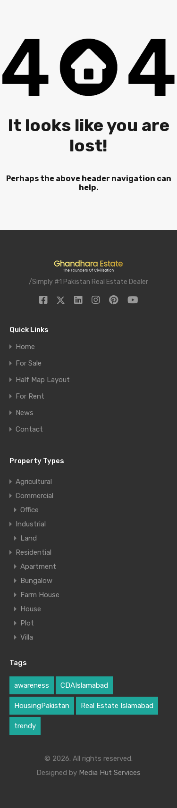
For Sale (29, 363)
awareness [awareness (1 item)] (31, 685)
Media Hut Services (110, 772)
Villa (26, 637)
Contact (29, 429)
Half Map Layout (43, 379)
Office (29, 510)
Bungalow (36, 580)
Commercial (34, 495)
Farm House (39, 595)
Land (28, 538)
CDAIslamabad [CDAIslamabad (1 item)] (84, 685)
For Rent (30, 396)
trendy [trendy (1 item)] (25, 726)
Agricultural (34, 481)
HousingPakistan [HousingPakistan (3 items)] (41, 705)
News (25, 412)
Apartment (38, 566)
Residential (33, 552)
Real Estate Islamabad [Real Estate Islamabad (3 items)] (117, 705)
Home (25, 346)
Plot (27, 623)
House (30, 609)
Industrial (31, 524)
